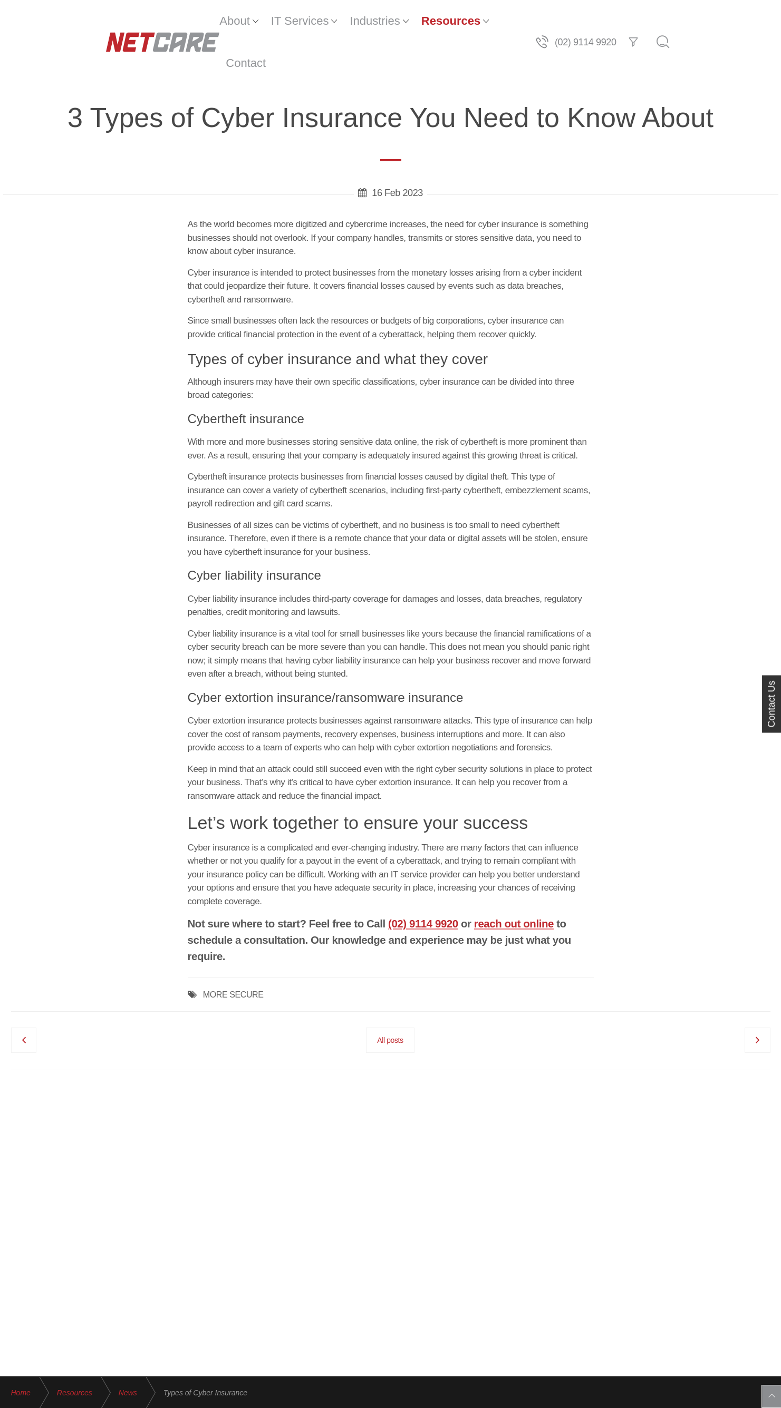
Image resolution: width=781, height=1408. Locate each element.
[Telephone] (637, 21)
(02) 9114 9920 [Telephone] (680, 21)
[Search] (757, 21)
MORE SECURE (233, 952)
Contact (494, 20)
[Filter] (728, 21)
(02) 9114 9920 (423, 881)
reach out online (514, 881)
